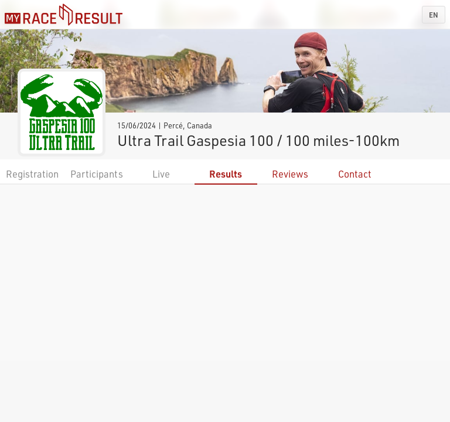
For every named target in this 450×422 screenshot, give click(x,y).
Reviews (290, 174)
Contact (354, 174)
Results (225, 174)
